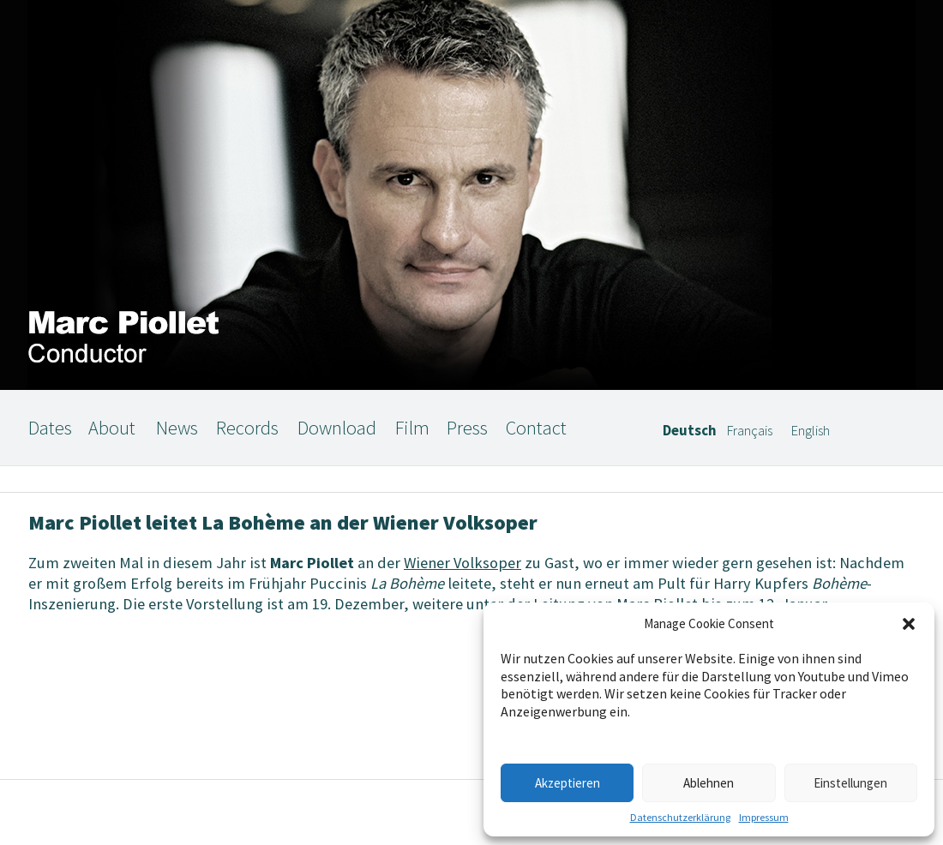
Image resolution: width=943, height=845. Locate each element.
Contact (536, 428)
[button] (908, 623)
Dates (50, 428)
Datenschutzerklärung (680, 817)
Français (749, 430)
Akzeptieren (567, 783)
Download (336, 428)
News (177, 428)
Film (412, 428)
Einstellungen (850, 783)
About (111, 428)
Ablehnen (708, 783)
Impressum (764, 817)
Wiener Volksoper (462, 562)
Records (247, 428)
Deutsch (690, 430)
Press (467, 428)
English (810, 430)
